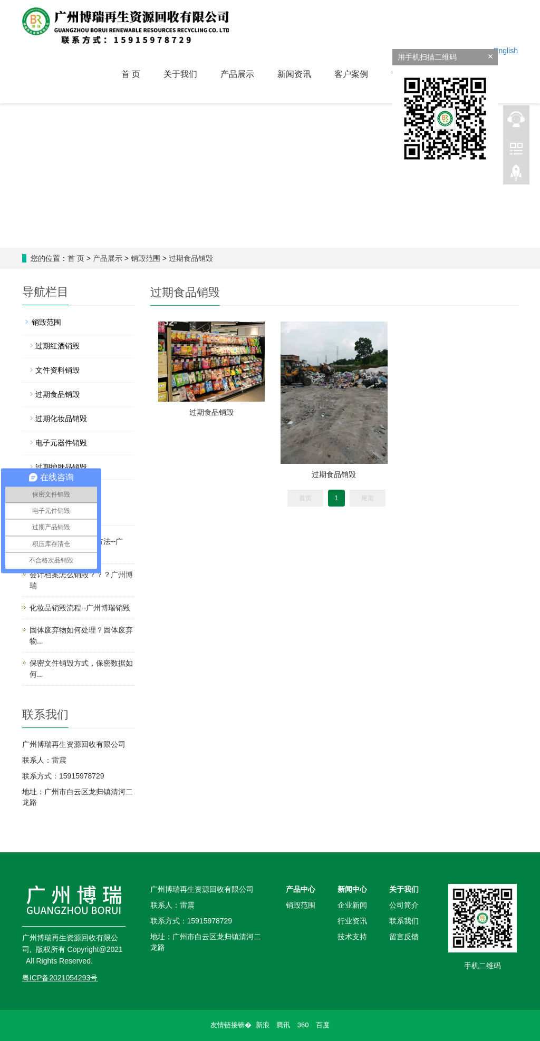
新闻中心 (352, 889)
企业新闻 (352, 905)
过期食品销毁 (191, 258)
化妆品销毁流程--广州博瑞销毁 (80, 608)
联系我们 (404, 921)
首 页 (130, 74)
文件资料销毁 (57, 370)
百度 (323, 1025)
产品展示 (237, 74)
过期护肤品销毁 (61, 467)
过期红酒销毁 (57, 346)
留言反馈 (404, 936)
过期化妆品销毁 (61, 418)
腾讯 (283, 1025)
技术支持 (352, 936)
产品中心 (300, 889)
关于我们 (180, 74)
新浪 (262, 1025)
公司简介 (404, 905)
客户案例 (351, 74)
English (506, 50)
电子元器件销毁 (61, 443)
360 (303, 1025)
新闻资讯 (294, 74)
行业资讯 (352, 921)
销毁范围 (145, 258)
